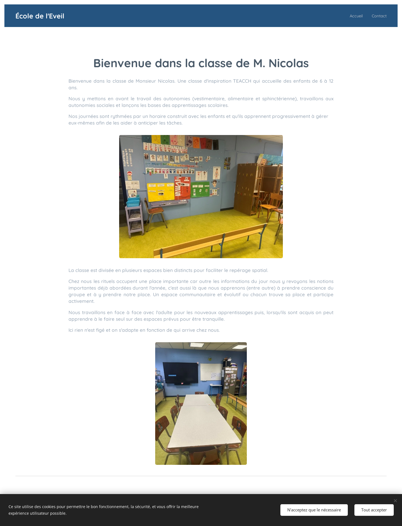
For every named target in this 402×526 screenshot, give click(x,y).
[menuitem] (354, 16)
